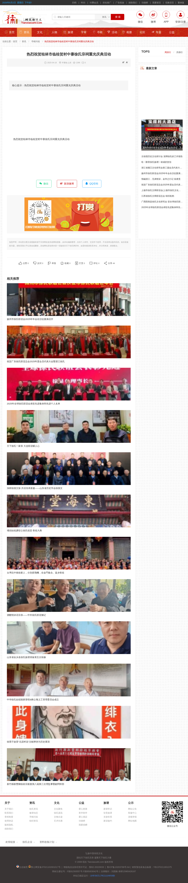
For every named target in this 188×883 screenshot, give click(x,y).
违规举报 (132, 817)
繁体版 (181, 2)
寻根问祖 (35, 41)
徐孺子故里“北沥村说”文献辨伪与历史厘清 (28, 741)
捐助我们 (133, 2)
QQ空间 (91, 183)
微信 (43, 183)
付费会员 (94, 2)
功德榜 (145, 2)
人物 (54, 32)
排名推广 (107, 2)
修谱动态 (33, 813)
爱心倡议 (83, 817)
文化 (39, 32)
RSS (83, 2)
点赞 (26, 263)
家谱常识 (107, 809)
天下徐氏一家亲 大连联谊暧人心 (23, 446)
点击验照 (22, 867)
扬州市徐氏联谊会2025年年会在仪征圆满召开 (30, 319)
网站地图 (132, 821)
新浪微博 (67, 183)
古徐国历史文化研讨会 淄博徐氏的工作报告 (162, 156)
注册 (183, 21)
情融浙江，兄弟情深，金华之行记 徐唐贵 (161, 179)
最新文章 (151, 68)
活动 (112, 32)
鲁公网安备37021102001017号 (44, 867)
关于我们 (9, 809)
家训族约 (107, 821)
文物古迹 (58, 817)
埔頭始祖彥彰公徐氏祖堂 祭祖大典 (24, 530)
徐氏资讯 (33, 809)
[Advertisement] (69, 115)
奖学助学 (83, 813)
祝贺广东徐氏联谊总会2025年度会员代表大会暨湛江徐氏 (36, 361)
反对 (40, 263)
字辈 (84, 32)
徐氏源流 (58, 813)
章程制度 (9, 817)
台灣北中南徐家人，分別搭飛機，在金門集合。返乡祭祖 (35, 572)
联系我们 (9, 813)
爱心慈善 (83, 809)
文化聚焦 (58, 809)
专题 (156, 32)
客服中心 (132, 813)
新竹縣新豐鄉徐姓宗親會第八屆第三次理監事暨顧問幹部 (35, 784)
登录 (177, 21)
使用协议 (9, 821)
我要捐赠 (83, 825)
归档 (74, 2)
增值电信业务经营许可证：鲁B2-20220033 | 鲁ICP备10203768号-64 (96, 867)
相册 (127, 32)
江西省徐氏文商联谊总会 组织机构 (157, 196)
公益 (172, 32)
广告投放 (120, 2)
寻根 (98, 32)
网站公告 (132, 809)
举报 (54, 263)
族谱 (68, 32)
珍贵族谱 (107, 813)
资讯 (24, 32)
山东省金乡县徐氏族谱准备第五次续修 (26, 657)
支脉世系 (107, 817)
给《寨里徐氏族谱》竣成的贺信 (156, 162)
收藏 (67, 263)
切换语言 (169, 2)
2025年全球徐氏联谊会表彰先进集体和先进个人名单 (33, 403)
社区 (142, 32)
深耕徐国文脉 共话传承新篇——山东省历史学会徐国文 (35, 488)
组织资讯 (33, 821)
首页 (10, 32)
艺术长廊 (58, 821)
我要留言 (156, 2)
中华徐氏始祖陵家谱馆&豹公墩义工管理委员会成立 (33, 699)
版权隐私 (9, 825)
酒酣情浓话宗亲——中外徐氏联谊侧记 (26, 615)
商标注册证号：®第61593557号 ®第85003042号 (75, 871)
